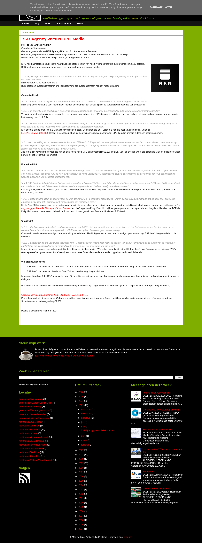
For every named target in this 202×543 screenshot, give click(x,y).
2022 (81, 450)
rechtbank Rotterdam (29, 456)
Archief (25, 23)
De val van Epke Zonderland (157, 488)
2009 (81, 507)
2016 (81, 476)
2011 (81, 498)
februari (85, 445)
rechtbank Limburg (28, 433)
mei (83, 426)
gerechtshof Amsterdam (31, 399)
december (86, 409)
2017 (81, 472)
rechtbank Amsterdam (30, 422)
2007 (81, 516)
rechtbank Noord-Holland (31, 441)
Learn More (155, 7)
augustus (86, 418)
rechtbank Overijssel (29, 452)
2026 (81, 392)
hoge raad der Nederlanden (32, 414)
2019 (81, 463)
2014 (81, 485)
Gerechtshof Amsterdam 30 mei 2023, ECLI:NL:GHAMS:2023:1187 (54, 295)
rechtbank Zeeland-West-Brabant (35, 460)
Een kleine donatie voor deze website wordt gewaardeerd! (64, 356)
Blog (37, 23)
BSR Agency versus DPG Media (97, 430)
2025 (81, 396)
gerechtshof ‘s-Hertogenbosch (34, 410)
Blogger (128, 537)
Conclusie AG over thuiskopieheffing (161, 410)
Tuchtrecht (148, 471)
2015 (81, 481)
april (83, 436)
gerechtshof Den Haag (30, 406)
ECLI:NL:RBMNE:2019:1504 (35, 133)
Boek (47, 23)
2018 (81, 468)
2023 (81, 405)
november (86, 413)
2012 (81, 494)
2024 (81, 401)
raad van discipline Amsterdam (34, 418)
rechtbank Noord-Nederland (33, 445)
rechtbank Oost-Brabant (31, 448)
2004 (81, 529)
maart (84, 440)
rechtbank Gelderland (29, 429)
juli (83, 422)
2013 (81, 489)
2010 (81, 502)
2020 (81, 459)
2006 (81, 520)
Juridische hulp (63, 23)
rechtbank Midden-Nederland (33, 437)
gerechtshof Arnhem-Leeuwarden (35, 403)
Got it (168, 7)
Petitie (80, 23)
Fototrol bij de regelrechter (156, 393)
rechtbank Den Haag (29, 425)
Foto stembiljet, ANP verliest (157, 429)
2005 (81, 524)
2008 (81, 511)
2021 (81, 454)
